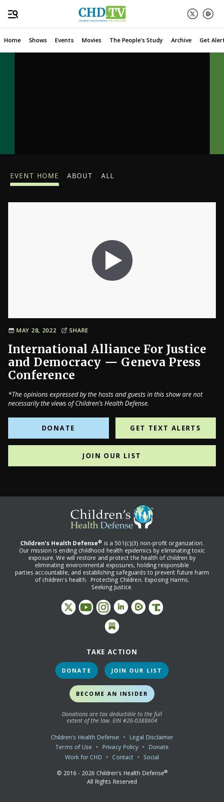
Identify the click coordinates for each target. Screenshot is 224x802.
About (80, 178)
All (108, 178)
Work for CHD (83, 757)
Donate (58, 428)
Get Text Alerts (165, 428)
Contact (122, 757)
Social (151, 757)
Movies (91, 40)
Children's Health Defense (85, 737)
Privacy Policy (120, 747)
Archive (181, 40)
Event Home (34, 178)
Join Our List (112, 455)
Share (75, 330)
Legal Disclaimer (151, 737)
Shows (38, 40)
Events (64, 40)
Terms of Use (73, 747)
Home (12, 40)
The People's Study (136, 40)
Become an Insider (112, 693)
